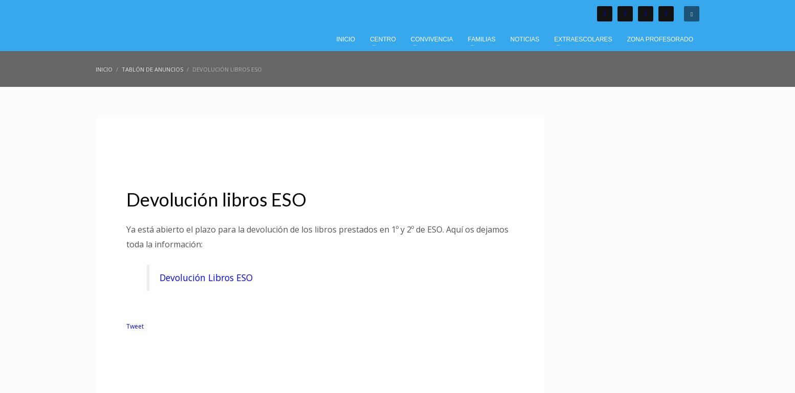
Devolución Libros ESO (206, 277)
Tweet (135, 326)
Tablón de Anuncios (263, 144)
